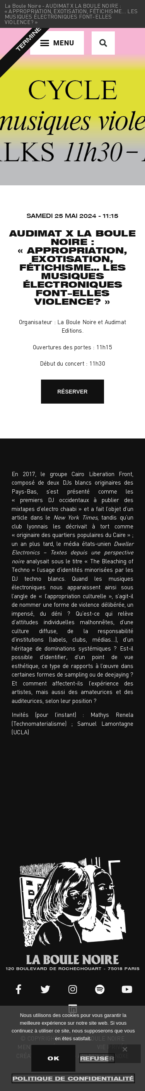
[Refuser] (124, 1053)
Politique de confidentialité (73, 1078)
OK (53, 1058)
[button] (57, 43)
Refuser (97, 1058)
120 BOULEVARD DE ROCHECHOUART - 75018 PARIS (73, 969)
